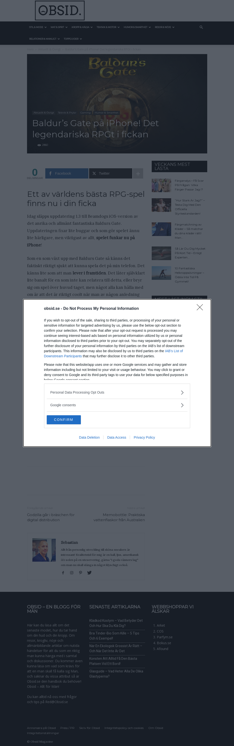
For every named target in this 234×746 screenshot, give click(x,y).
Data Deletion (89, 438)
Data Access (116, 438)
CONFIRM (69, 420)
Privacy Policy (144, 438)
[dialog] (117, 373)
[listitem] (117, 392)
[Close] (201, 308)
